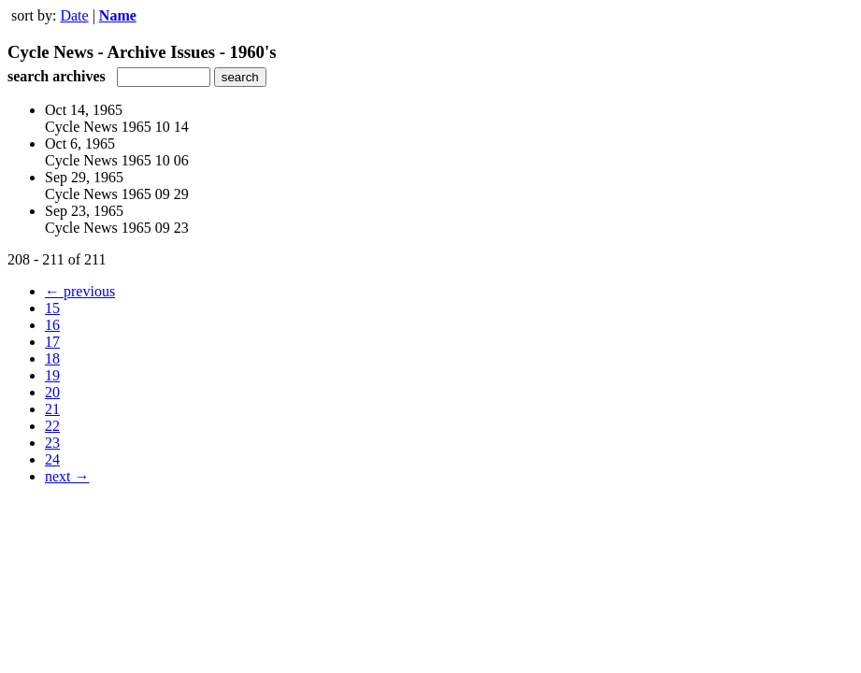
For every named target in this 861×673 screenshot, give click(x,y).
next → (67, 476)
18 (52, 358)
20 (52, 392)
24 (52, 459)
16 (52, 325)
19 (52, 375)
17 (52, 342)
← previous (80, 291)
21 (52, 409)
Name (117, 15)
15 (52, 308)
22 (52, 426)
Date (74, 15)
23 (52, 443)
